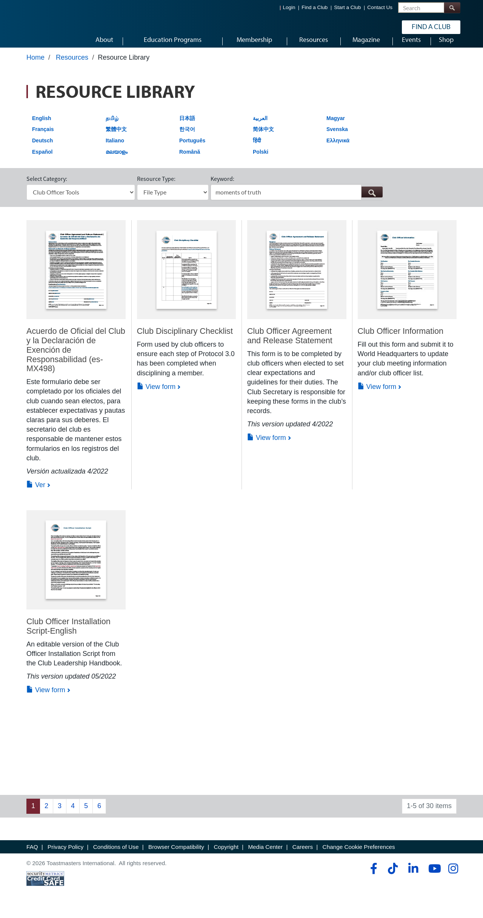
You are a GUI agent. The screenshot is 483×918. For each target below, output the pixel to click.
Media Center (265, 856)
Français (43, 139)
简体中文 (263, 139)
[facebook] (372, 878)
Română (189, 161)
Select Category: (46, 188)
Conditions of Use (116, 856)
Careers (302, 856)
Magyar (335, 128)
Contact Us (379, 8)
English (41, 128)
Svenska (337, 139)
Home (35, 67)
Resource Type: (156, 188)
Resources (72, 67)
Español (42, 161)
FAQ (32, 856)
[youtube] (433, 878)
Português (192, 150)
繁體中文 (116, 139)
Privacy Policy (65, 856)
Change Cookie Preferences (359, 856)
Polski (260, 161)
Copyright (226, 856)
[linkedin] (413, 878)
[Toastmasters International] (48, 27)
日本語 (187, 128)
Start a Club (347, 8)
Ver (35, 494)
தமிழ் (112, 128)
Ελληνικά (337, 150)
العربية (260, 128)
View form (156, 396)
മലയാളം (117, 161)
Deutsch (42, 150)
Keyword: (222, 188)
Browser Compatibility (176, 856)
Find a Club (314, 8)
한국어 (187, 139)
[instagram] (453, 878)
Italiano (115, 150)
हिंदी (257, 150)
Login (289, 8)
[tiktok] (392, 878)
